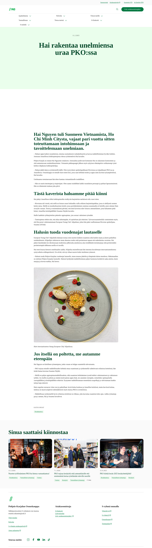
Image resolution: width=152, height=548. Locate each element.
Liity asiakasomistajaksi (132, 9)
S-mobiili (99, 16)
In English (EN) (139, 2)
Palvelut (27, 16)
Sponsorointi (104, 2)
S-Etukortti (86, 16)
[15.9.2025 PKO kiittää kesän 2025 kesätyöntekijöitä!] (122, 450)
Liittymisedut (59, 505)
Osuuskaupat (107, 510)
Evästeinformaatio (137, 543)
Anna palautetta (14, 521)
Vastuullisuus (55, 16)
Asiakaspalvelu (115, 2)
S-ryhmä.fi (106, 506)
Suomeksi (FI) (128, 2)
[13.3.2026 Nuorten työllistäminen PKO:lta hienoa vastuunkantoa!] (30, 450)
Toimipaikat (107, 515)
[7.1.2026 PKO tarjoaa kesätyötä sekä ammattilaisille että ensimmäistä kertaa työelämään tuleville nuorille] (76, 451)
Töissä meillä (40, 16)
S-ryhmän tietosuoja (120, 543)
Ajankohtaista (13, 16)
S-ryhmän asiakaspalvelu (17, 517)
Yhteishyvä (106, 502)
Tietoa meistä (71, 16)
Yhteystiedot (12, 509)
